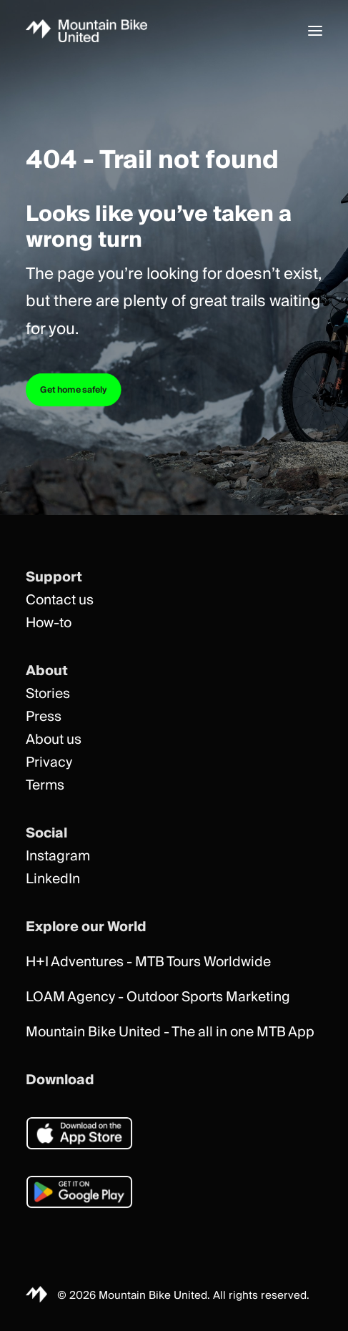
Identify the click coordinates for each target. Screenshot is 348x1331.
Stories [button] (48, 694)
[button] (315, 31)
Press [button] (43, 717)
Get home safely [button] (73, 390)
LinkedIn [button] (53, 879)
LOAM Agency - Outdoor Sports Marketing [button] (158, 997)
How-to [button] (48, 623)
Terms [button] (45, 785)
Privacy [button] (49, 763)
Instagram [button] (58, 856)
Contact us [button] (60, 600)
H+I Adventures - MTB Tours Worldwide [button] (148, 962)
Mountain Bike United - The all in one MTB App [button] (170, 1032)
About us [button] (53, 740)
